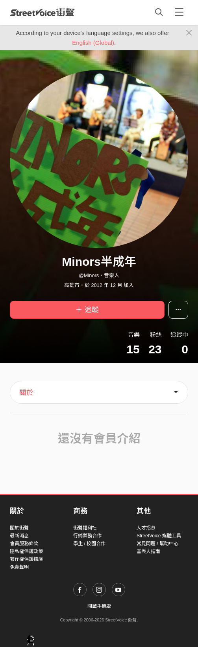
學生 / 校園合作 (89, 543)
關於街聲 (19, 528)
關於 (26, 393)
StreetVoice (42, 12)
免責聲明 (19, 567)
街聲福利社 (85, 528)
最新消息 (19, 536)
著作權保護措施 (26, 559)
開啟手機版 (99, 606)
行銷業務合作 (87, 536)
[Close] (189, 33)
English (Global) (93, 42)
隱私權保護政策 (26, 551)
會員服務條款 (24, 543)
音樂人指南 (148, 551)
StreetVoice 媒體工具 (159, 536)
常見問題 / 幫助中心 (157, 543)
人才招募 (146, 528)
